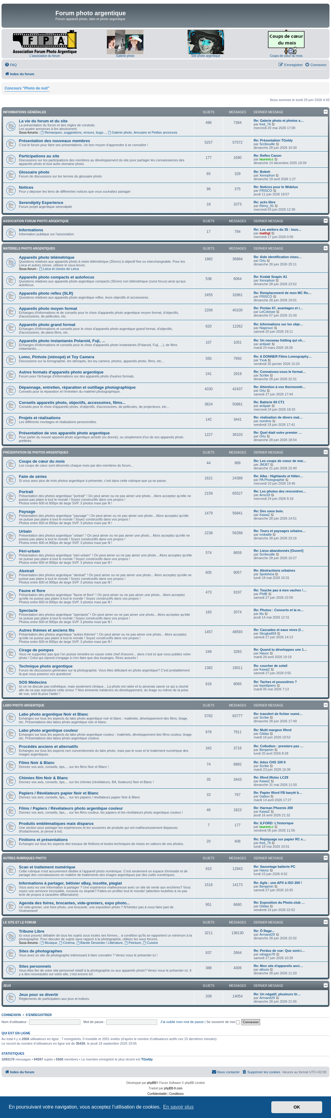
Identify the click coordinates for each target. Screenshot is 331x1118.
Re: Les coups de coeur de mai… (280, 461)
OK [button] (297, 1107)
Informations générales (24, 112)
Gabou (264, 796)
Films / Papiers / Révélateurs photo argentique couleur (71, 808)
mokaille (265, 534)
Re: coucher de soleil (270, 666)
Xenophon (267, 175)
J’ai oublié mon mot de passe (182, 1022)
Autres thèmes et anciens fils (47, 630)
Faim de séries (33, 476)
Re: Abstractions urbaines (274, 570)
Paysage (27, 511)
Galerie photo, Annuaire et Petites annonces (142, 132)
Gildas (264, 733)
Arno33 (264, 495)
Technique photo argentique (45, 666)
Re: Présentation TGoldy (273, 140)
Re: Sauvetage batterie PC (274, 866)
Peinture (133, 943)
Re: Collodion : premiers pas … (279, 746)
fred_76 (265, 124)
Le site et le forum (19, 922)
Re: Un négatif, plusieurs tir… (277, 994)
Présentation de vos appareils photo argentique (64, 433)
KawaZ (264, 515)
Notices (26, 187)
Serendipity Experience (41, 202)
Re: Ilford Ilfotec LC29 (271, 777)
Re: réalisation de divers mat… (278, 417)
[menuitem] (11, 64)
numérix (265, 421)
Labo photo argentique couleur (48, 730)
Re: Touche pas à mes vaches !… (280, 590)
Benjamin (266, 750)
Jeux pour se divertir (38, 994)
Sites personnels (35, 966)
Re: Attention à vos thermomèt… (280, 387)
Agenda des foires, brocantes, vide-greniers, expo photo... (74, 903)
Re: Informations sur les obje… (278, 324)
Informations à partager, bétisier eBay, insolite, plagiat (70, 883)
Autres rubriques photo (24, 858)
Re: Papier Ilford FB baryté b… (278, 792)
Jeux (7, 985)
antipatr (265, 344)
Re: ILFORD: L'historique (274, 823)
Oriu (262, 260)
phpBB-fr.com (173, 1088)
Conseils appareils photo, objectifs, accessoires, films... (72, 402)
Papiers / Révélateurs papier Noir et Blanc (59, 793)
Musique (49, 943)
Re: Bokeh (262, 171)
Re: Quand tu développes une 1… (280, 649)
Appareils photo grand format (47, 324)
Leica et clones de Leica (59, 269)
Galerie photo (125, 56)
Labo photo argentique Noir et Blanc (53, 714)
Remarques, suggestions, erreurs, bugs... (73, 132)
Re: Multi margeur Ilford (272, 730)
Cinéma (67, 943)
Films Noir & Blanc (37, 762)
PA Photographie (271, 480)
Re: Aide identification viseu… (278, 257)
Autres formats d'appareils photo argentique (61, 372)
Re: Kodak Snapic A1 (270, 277)
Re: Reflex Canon (267, 155)
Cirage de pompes (36, 650)
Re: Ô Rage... (264, 931)
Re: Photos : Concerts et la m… (279, 610)
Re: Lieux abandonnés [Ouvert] (278, 550)
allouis (264, 969)
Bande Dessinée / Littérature (99, 943)
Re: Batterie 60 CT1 (269, 402)
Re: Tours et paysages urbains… (279, 531)
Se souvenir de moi (223, 1022)
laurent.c (266, 159)
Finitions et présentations (43, 839)
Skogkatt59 (267, 633)
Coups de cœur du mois (286, 56)
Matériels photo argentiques (29, 248)
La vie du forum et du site (43, 121)
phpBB (151, 1083)
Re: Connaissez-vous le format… (280, 371)
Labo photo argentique (23, 705)
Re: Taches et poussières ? (275, 682)
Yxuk (263, 360)
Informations (31, 230)
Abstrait (26, 571)
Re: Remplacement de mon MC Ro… (283, 293)
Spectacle (28, 610)
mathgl (264, 233)
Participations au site (39, 156)
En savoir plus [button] (178, 1106)
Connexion (11, 1015)
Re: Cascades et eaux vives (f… (279, 630)
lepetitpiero (267, 685)
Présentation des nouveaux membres (54, 140)
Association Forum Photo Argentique (36, 221)
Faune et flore (32, 590)
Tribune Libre (31, 931)
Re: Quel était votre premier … (278, 432)
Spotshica (266, 574)
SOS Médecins (33, 682)
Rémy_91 (266, 206)
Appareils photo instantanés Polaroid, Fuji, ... (62, 340)
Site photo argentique (205, 56)
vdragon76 (267, 954)
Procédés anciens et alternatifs (48, 746)
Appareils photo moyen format (48, 308)
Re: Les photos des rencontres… (280, 491)
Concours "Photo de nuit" (27, 88)
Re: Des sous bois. (268, 511)
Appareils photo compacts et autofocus (56, 277)
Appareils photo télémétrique (46, 257)
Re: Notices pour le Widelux (276, 187)
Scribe (264, 375)
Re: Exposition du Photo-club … (279, 902)
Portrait (26, 491)
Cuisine (150, 943)
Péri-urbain (29, 551)
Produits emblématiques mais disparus (56, 823)
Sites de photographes (40, 951)
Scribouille (267, 144)
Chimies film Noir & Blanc (43, 778)
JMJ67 (264, 464)
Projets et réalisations (40, 417)
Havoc (264, 653)
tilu (261, 613)
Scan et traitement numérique (47, 867)
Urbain (25, 531)
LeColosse (267, 312)
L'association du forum (45, 56)
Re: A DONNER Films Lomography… (283, 356)
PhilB (263, 594)
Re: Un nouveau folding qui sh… (279, 340)
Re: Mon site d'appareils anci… (278, 966)
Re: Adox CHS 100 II (270, 762)
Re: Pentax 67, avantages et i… (278, 308)
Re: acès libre (265, 202)
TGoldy (147, 1059)
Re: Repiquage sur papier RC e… (280, 839)
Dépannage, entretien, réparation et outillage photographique (77, 387)
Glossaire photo (34, 172)
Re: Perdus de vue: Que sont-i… (279, 950)
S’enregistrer (39, 1015)
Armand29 (267, 934)
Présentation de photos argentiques (35, 452)
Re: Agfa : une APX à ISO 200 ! (278, 883)
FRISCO (265, 190)
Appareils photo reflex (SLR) (46, 293)
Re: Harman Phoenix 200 (273, 808)
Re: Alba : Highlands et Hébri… (278, 476)
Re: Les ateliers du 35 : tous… (277, 229)
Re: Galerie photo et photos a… (279, 120)
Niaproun (266, 328)
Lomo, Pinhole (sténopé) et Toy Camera (56, 357)
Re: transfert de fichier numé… (278, 714)
